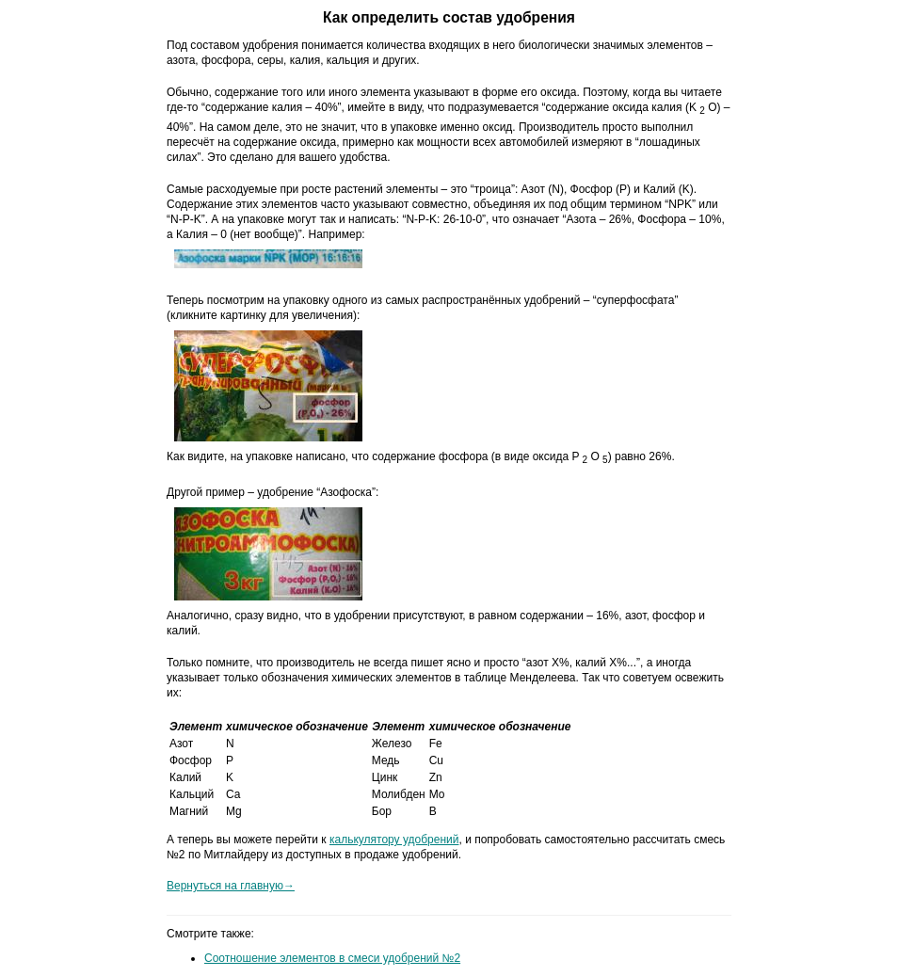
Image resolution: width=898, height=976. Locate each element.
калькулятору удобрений (394, 839)
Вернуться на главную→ (231, 885)
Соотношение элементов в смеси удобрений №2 (332, 958)
